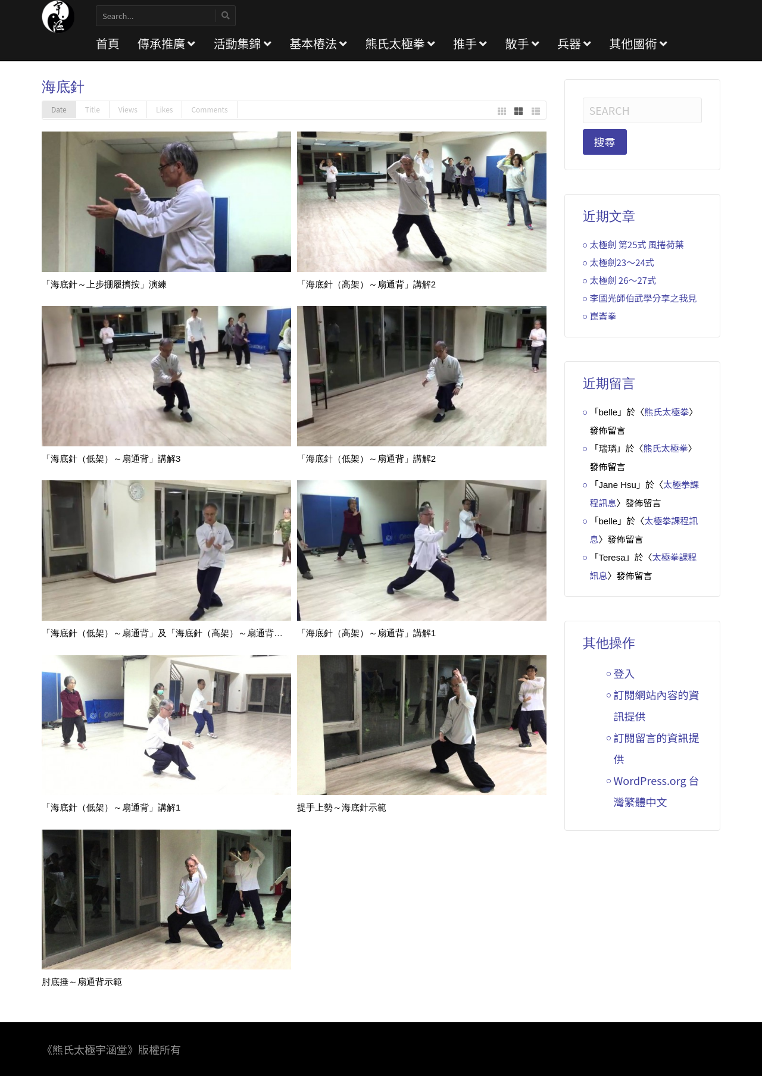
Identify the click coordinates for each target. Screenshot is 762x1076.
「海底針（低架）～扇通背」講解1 (111, 807)
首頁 (108, 43)
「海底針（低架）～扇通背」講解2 (366, 458)
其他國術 (638, 43)
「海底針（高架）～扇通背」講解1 (366, 633)
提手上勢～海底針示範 (341, 807)
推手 (470, 43)
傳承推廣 (166, 43)
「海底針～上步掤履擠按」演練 (104, 284)
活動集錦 (242, 43)
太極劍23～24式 (622, 262)
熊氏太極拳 (400, 43)
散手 (522, 43)
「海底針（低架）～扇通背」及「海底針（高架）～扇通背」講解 (171, 633)
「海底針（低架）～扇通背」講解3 (111, 458)
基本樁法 (318, 43)
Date (59, 109)
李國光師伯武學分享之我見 (643, 298)
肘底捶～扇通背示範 (82, 982)
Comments (209, 109)
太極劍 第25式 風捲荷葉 (637, 244)
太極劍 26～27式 (623, 280)
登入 (624, 673)
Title (92, 109)
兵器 (574, 43)
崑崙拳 (603, 315)
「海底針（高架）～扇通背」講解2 (366, 284)
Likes (164, 109)
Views (128, 109)
